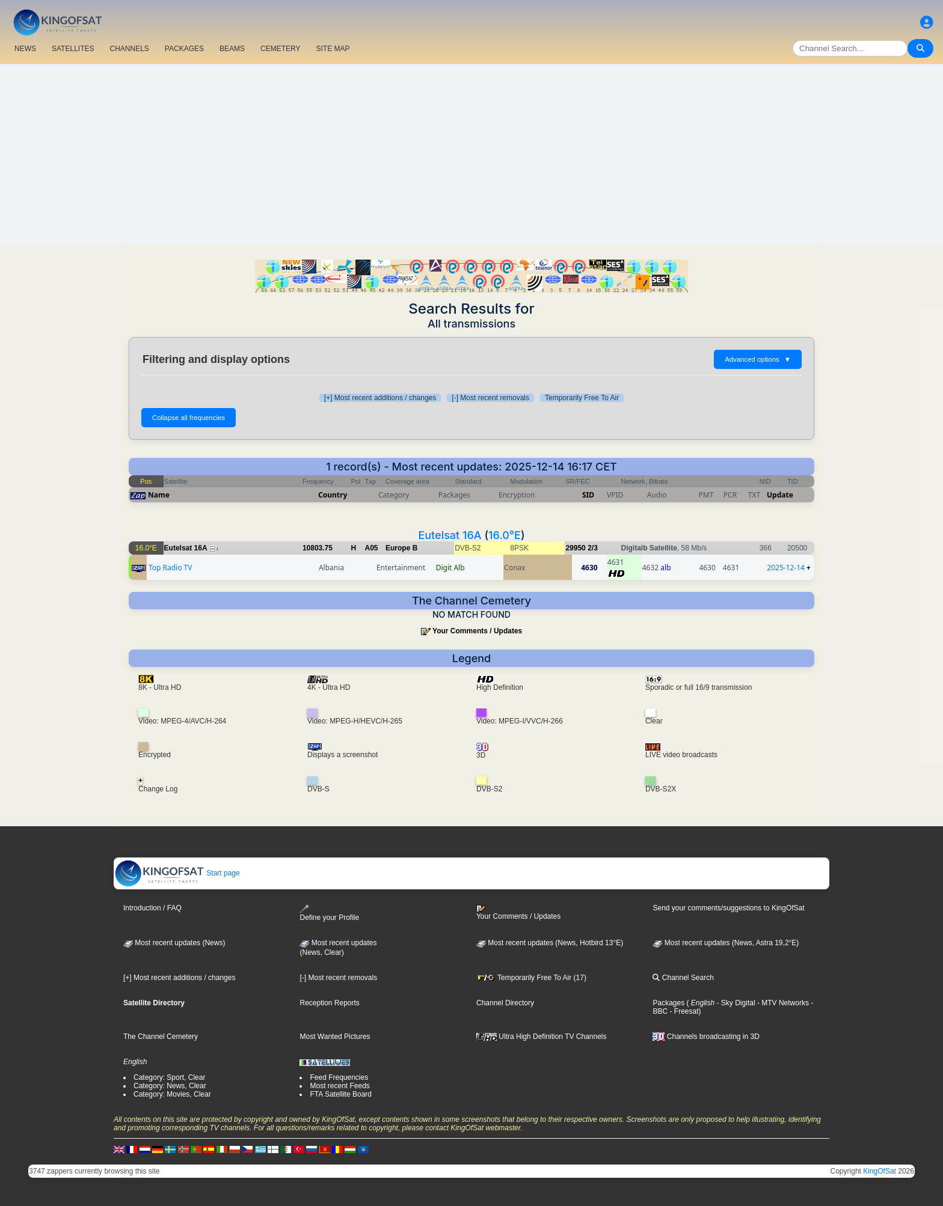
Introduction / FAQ (152, 908)
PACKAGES (184, 48)
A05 (371, 548)
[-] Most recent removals (490, 398)
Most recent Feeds (339, 1086)
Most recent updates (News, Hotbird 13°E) (549, 943)
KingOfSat (879, 1171)
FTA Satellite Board (341, 1094)
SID (588, 495)
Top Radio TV (170, 567)
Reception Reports (329, 1003)
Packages (668, 1003)
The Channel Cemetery (160, 1036)
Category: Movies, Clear (172, 1094)
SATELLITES (73, 48)
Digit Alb (450, 567)
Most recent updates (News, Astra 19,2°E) (726, 943)
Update (780, 495)
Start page (177, 873)
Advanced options (758, 359)
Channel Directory (505, 1003)
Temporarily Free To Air (582, 398)
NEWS (25, 48)
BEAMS (232, 48)
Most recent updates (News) (174, 943)
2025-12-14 (786, 567)
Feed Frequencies (339, 1077)
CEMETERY (280, 48)
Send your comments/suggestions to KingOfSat (728, 908)
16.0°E (504, 535)
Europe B (401, 548)
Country (332, 495)
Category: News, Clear (170, 1086)
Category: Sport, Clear (169, 1077)
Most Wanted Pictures (334, 1036)
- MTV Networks (782, 1003)
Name (159, 495)
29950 (575, 548)
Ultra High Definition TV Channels (541, 1036)
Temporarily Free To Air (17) (531, 977)
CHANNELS (129, 48)
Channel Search (683, 977)
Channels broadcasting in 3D (706, 1036)
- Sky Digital (734, 1003)
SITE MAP (332, 48)
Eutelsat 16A (449, 535)
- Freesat (683, 1011)
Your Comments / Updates (477, 631)
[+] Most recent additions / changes (380, 398)
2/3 (593, 548)
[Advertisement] (471, 154)
